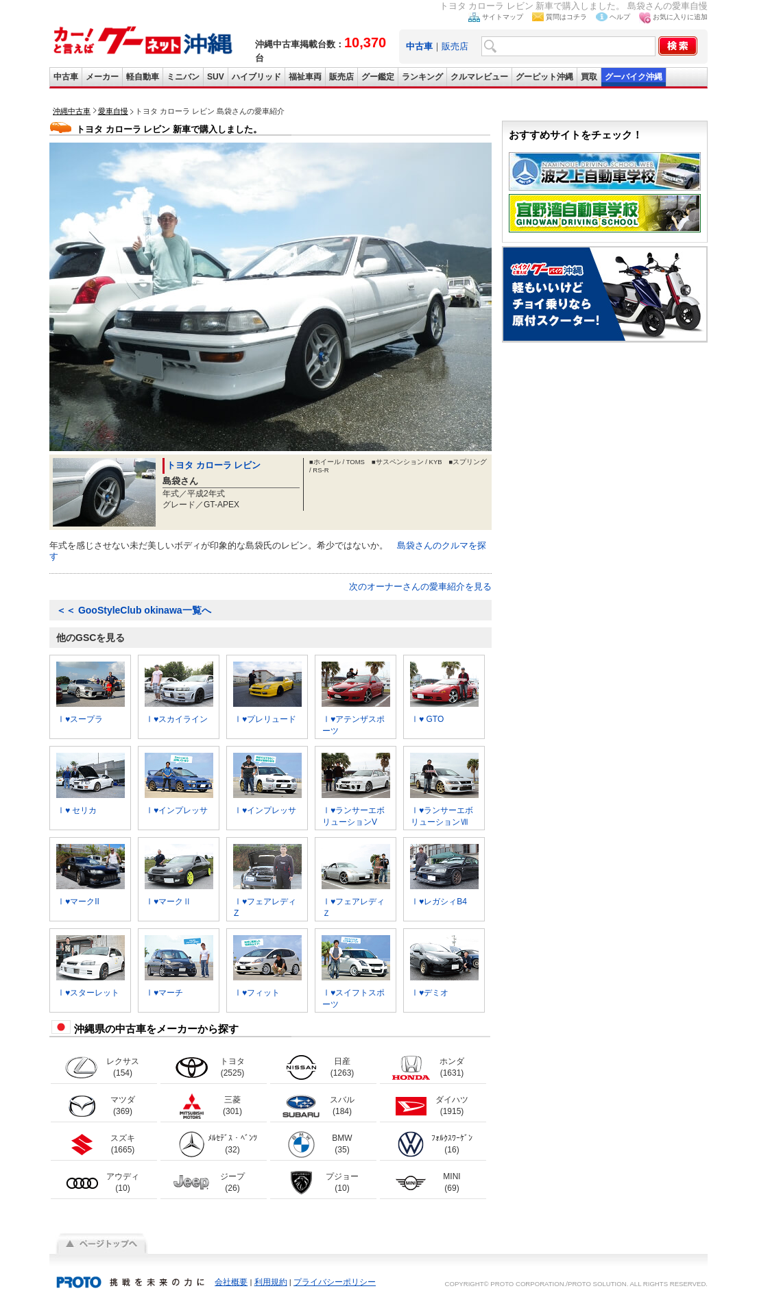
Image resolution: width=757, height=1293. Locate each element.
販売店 (455, 46)
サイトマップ (502, 17)
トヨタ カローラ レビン (214, 465)
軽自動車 (142, 77)
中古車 (65, 77)
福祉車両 (305, 77)
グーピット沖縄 (544, 77)
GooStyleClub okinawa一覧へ (133, 610)
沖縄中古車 (72, 111)
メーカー (102, 77)
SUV (215, 77)
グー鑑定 (377, 77)
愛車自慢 (113, 111)
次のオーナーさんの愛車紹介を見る (420, 586)
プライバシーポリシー (334, 1282)
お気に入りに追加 (680, 17)
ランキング (422, 77)
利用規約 (270, 1282)
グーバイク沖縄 (633, 77)
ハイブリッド (256, 77)
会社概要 (231, 1282)
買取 (589, 77)
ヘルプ (620, 17)
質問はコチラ (566, 17)
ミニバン (183, 77)
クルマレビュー (479, 77)
